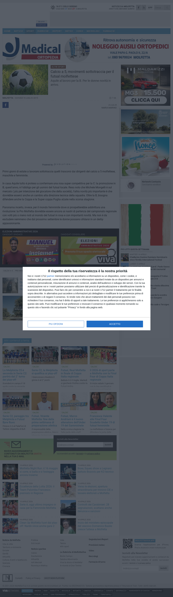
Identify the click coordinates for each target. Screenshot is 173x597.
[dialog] (86, 298)
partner (50, 276)
